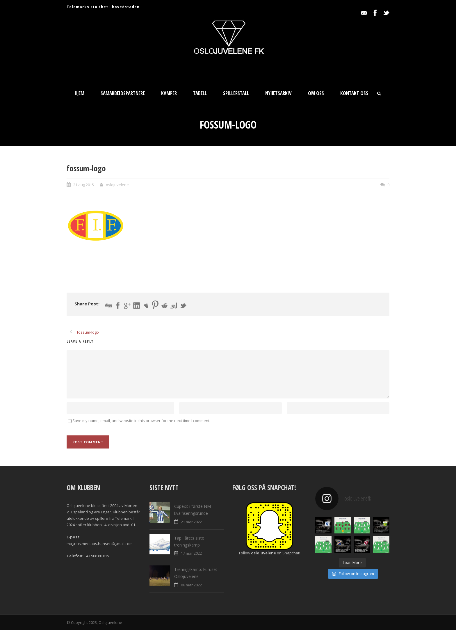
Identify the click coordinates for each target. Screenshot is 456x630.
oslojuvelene (117, 184)
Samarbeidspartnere (123, 93)
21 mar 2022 (191, 521)
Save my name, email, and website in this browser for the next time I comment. (141, 420)
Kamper (169, 93)
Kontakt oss (354, 93)
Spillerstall (236, 93)
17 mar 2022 (191, 553)
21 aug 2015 (83, 184)
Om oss (316, 93)
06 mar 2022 (191, 585)
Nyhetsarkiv (278, 93)
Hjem (79, 93)
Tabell (200, 93)
